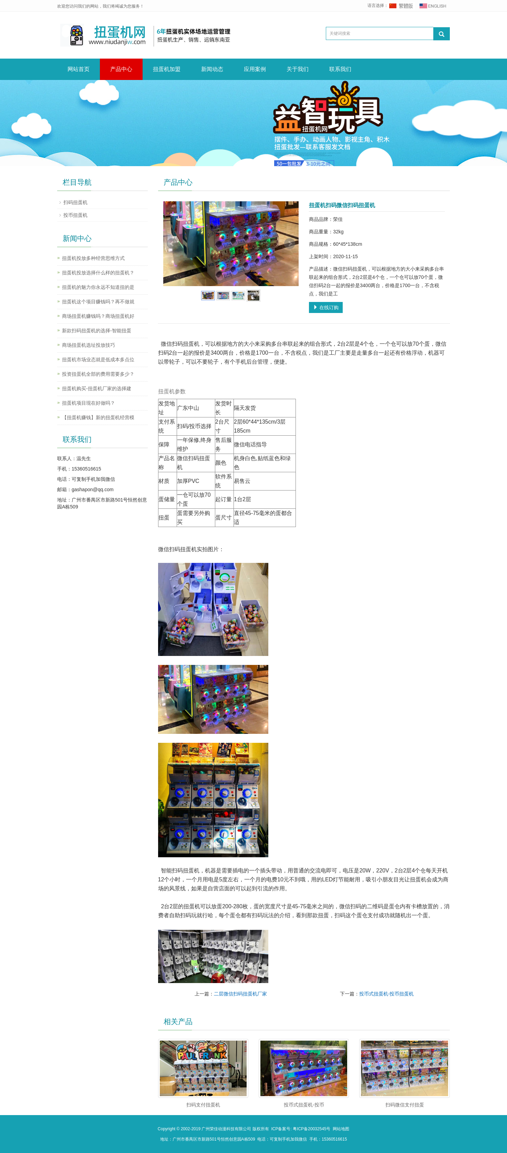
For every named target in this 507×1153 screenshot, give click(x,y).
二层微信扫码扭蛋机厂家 (240, 994)
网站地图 (341, 1128)
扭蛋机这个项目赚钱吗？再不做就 (98, 301)
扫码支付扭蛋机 (203, 1105)
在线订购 (326, 307)
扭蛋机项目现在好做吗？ (88, 403)
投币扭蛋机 (75, 215)
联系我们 (340, 69)
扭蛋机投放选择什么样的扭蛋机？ (98, 272)
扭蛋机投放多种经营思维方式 (93, 258)
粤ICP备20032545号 (313, 1128)
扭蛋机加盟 (166, 69)
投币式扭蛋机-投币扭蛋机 (386, 994)
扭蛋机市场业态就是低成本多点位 (98, 359)
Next (289, 243)
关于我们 (298, 69)
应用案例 (255, 69)
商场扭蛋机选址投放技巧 (88, 345)
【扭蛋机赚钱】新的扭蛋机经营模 (98, 417)
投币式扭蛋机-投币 (304, 1105)
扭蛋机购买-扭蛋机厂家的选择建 (96, 388)
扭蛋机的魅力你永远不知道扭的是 (98, 287)
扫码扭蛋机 (75, 202)
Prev (172, 243)
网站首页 (79, 69)
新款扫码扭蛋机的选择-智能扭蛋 (96, 330)
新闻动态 (212, 69)
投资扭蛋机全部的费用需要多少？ (98, 374)
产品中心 (121, 69)
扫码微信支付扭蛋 (404, 1105)
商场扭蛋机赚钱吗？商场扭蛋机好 (98, 316)
